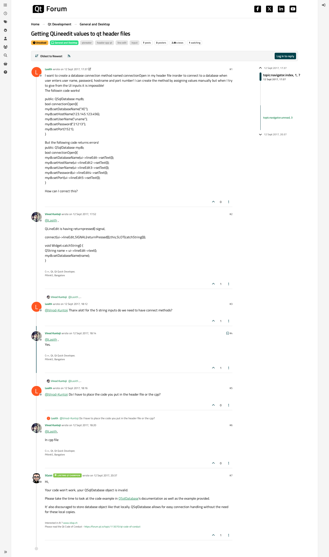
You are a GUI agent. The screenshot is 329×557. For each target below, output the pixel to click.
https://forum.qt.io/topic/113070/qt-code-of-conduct (112, 527)
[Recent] (5, 13)
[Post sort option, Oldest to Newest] (48, 56)
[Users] (5, 38)
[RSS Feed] (69, 56)
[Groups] (5, 47)
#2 (231, 214)
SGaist (48, 475)
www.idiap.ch (70, 523)
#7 (231, 475)
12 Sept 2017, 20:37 (105, 475)
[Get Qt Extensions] (5, 63)
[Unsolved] (5, 72)
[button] (5, 552)
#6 (231, 425)
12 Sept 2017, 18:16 (75, 388)
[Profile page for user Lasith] (36, 72)
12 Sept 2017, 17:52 (84, 214)
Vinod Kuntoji (53, 214)
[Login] (323, 5)
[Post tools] (229, 202)
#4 (231, 333)
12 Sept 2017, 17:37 (75, 69)
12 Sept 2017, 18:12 (75, 304)
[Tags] (5, 21)
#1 (231, 69)
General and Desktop (64, 43)
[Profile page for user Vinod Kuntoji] (36, 217)
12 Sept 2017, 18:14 (84, 333)
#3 (231, 304)
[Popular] (5, 30)
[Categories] (5, 5)
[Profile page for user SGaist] (36, 478)
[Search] (5, 55)
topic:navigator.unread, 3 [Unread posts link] (277, 117)
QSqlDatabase (128, 498)
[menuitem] (323, 5)
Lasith (48, 69)
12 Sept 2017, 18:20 (84, 425)
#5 (231, 388)
